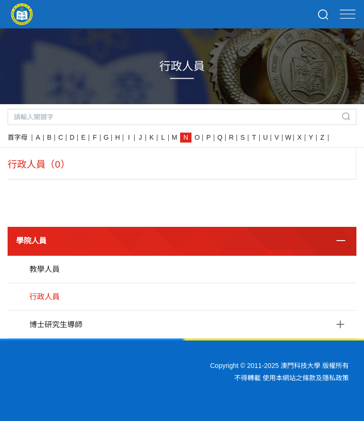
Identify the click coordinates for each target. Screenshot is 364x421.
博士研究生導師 (55, 325)
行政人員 (44, 297)
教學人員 (44, 269)
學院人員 (31, 241)
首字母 (17, 137)
